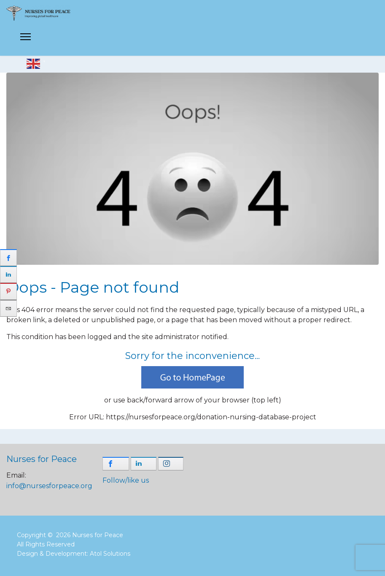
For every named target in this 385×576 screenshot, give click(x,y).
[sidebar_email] (8, 308)
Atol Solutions (110, 553)
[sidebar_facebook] (8, 257)
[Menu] (25, 39)
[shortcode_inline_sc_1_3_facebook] (115, 463)
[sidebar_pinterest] (8, 291)
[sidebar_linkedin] (8, 274)
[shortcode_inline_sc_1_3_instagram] (171, 463)
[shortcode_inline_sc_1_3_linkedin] (143, 463)
